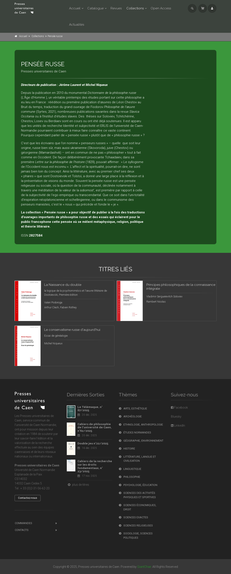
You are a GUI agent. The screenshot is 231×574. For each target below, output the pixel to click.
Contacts (22, 530)
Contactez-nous (27, 497)
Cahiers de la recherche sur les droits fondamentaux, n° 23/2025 (95, 466)
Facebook (179, 407)
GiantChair (144, 566)
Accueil (75, 8)
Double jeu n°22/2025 (93, 443)
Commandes (23, 523)
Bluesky (176, 416)
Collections (135, 8)
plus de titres (78, 484)
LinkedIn (178, 425)
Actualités (76, 25)
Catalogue (95, 8)
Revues (116, 8)
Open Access (161, 8)
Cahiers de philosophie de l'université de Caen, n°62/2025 (95, 427)
